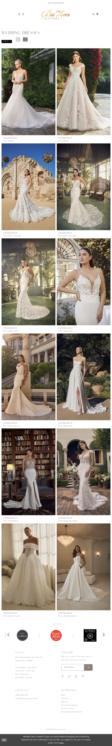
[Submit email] (88, 667)
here (61, 743)
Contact (65, 698)
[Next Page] (61, 624)
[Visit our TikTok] (69, 676)
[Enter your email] (77, 667)
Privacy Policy (67, 708)
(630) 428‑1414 (21, 695)
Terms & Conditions (69, 705)
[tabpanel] (22, 635)
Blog (63, 695)
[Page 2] (57, 624)
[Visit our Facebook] (62, 676)
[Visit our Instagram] (76, 676)
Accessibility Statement (71, 712)
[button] (7, 41)
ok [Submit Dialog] (4, 740)
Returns (64, 702)
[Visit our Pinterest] (83, 676)
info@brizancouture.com (26, 698)
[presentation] (28, 91)
